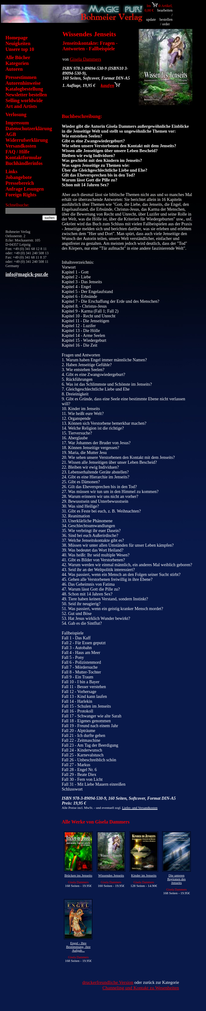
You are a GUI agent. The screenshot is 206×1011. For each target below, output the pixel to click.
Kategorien (17, 63)
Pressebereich (19, 183)
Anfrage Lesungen (24, 188)
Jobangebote (18, 177)
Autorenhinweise (22, 83)
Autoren (14, 69)
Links (11, 171)
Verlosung (15, 114)
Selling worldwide (24, 100)
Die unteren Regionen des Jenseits (176, 878)
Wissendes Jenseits (111, 875)
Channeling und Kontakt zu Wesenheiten (141, 987)
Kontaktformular (23, 157)
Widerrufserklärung (26, 140)
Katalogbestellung (24, 88)
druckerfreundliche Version (107, 982)
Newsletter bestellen (26, 94)
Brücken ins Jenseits (78, 875)
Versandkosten (20, 145)
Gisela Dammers (85, 59)
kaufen (110, 85)
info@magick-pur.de (26, 274)
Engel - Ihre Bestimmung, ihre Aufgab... (78, 946)
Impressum (17, 122)
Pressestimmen (21, 77)
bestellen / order (166, 21)
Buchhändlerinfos (24, 163)
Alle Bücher (17, 57)
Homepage (16, 37)
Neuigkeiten (17, 43)
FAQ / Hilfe (17, 151)
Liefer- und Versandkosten (139, 807)
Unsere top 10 (19, 49)
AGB (10, 134)
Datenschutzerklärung (28, 128)
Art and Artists (21, 106)
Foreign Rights (20, 194)
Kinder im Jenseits (143, 875)
